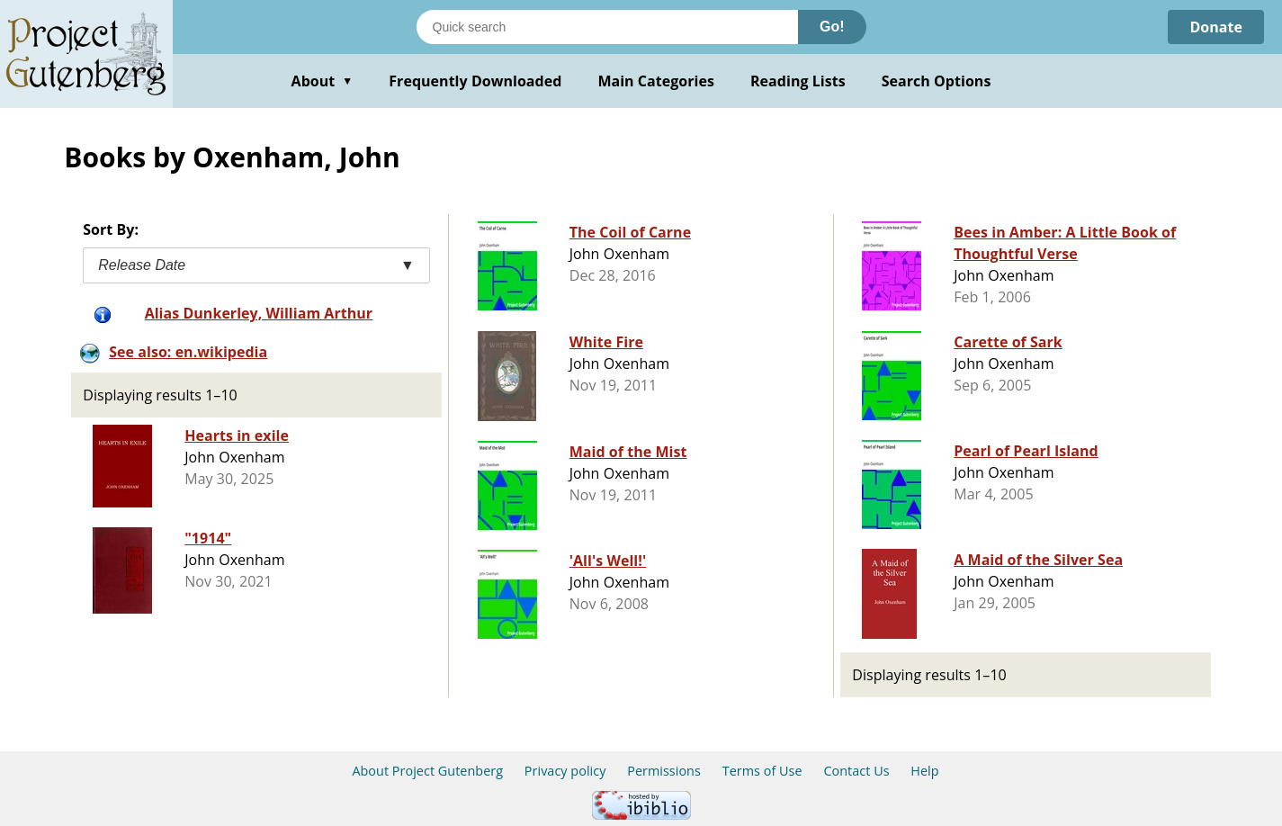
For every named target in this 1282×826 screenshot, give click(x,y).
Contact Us (856, 770)
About (322, 81)
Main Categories (655, 81)
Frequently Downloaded (475, 81)
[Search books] (607, 27)
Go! (832, 26)
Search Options (936, 81)
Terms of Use (762, 770)
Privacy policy (565, 770)
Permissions (664, 770)
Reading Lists (798, 81)
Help (924, 770)
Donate (1215, 27)
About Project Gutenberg (427, 770)
